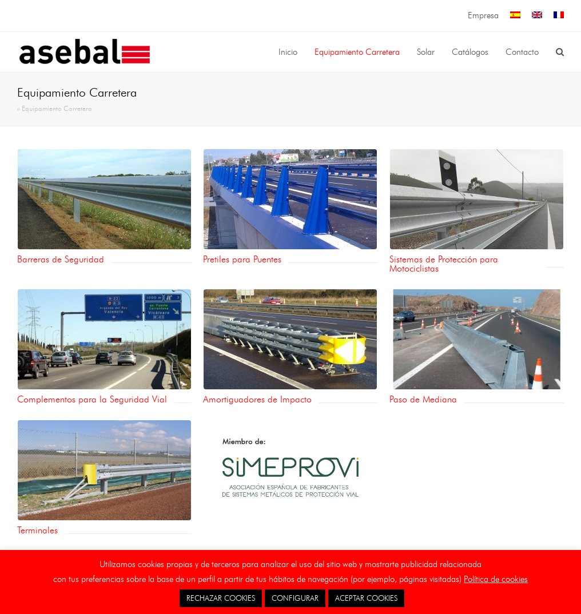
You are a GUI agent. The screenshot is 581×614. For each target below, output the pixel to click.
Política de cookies (496, 579)
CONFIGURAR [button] (295, 598)
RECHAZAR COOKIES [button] (220, 598)
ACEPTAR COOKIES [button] (366, 598)
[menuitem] (515, 16)
